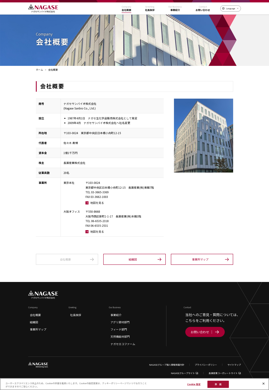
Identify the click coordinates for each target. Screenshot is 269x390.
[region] (134, 384)
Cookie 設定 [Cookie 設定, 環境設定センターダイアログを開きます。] (194, 384)
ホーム (39, 69)
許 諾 (218, 384)
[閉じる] (263, 383)
